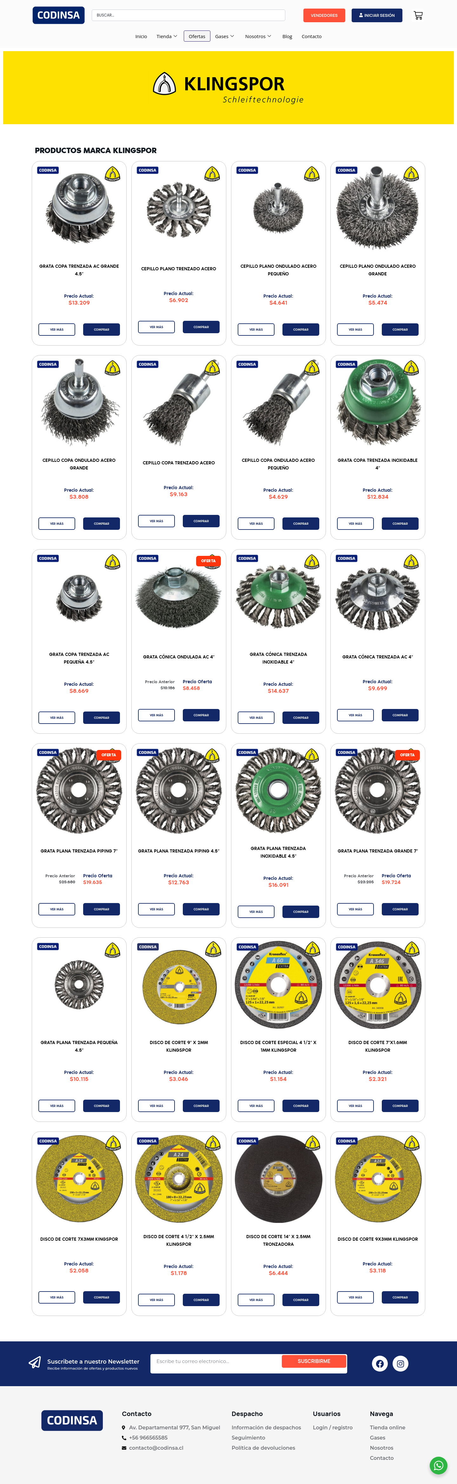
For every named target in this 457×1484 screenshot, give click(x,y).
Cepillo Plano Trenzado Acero (178, 269)
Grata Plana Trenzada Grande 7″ (378, 850)
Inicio (141, 36)
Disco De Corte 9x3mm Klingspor (378, 1238)
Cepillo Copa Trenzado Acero (179, 462)
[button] (206, 562)
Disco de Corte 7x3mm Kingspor (79, 1238)
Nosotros (258, 36)
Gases (224, 36)
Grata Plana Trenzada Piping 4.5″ (178, 850)
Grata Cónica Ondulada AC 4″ (179, 656)
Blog (287, 36)
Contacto (312, 36)
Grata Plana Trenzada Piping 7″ (79, 850)
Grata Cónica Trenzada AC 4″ (378, 656)
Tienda (167, 36)
